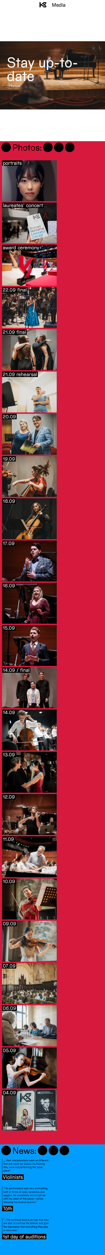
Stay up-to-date (42, 68)
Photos (14, 86)
